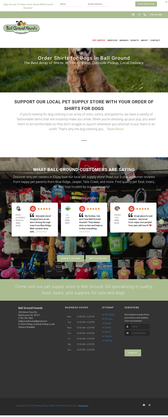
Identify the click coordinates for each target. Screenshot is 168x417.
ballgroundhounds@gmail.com (32, 323)
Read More (115, 129)
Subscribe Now (146, 4)
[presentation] (124, 4)
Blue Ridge (62, 182)
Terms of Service (57, 407)
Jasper (76, 182)
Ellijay (57, 177)
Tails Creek (91, 182)
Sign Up (132, 354)
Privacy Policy (41, 407)
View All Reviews (70, 258)
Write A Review (97, 258)
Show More (41, 231)
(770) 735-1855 (25, 320)
